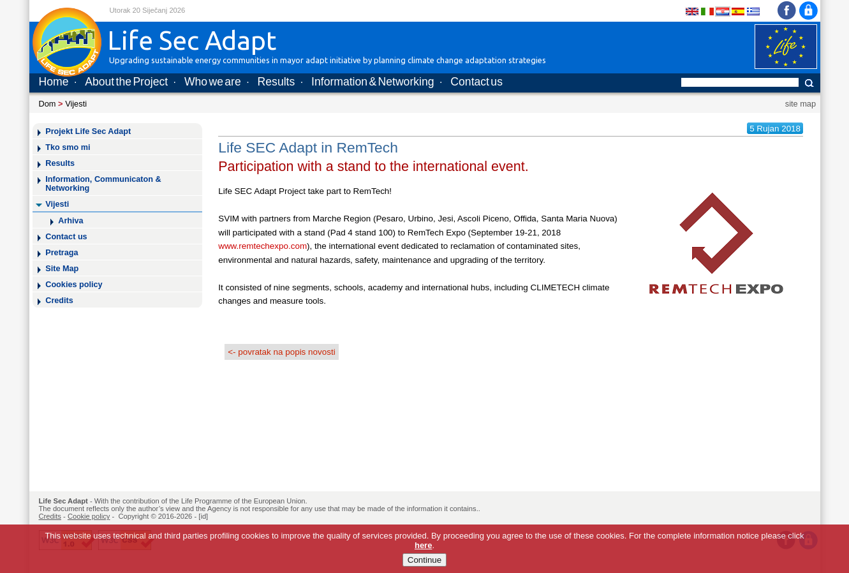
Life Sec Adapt (63, 501)
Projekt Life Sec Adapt (88, 131)
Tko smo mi (67, 147)
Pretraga (61, 252)
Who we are (212, 81)
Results (276, 81)
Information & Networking (372, 81)
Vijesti (76, 103)
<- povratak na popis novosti (281, 352)
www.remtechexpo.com (262, 246)
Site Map (61, 268)
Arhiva (70, 220)
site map (800, 103)
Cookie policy (89, 516)
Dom (47, 103)
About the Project (126, 81)
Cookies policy (73, 284)
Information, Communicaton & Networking (103, 184)
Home (54, 81)
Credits (59, 300)
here (423, 545)
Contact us (476, 81)
